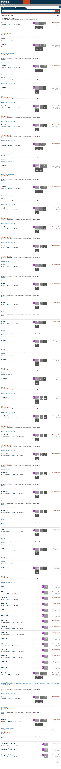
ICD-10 (31, 1)
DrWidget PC (53, 1)
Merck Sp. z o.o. (57, 744)
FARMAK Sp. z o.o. (57, 530)
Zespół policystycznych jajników (8, 31)
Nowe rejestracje (19, 7)
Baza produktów (27, 1)
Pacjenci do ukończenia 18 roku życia (8, 40)
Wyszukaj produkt (6, 7)
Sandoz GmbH (57, 587)
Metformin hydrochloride (56, 22)
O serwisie (58, 1)
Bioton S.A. (58, 209)
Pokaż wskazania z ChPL (6, 33)
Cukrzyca (3, 34)
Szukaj (57, 11)
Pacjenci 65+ (4, 38)
